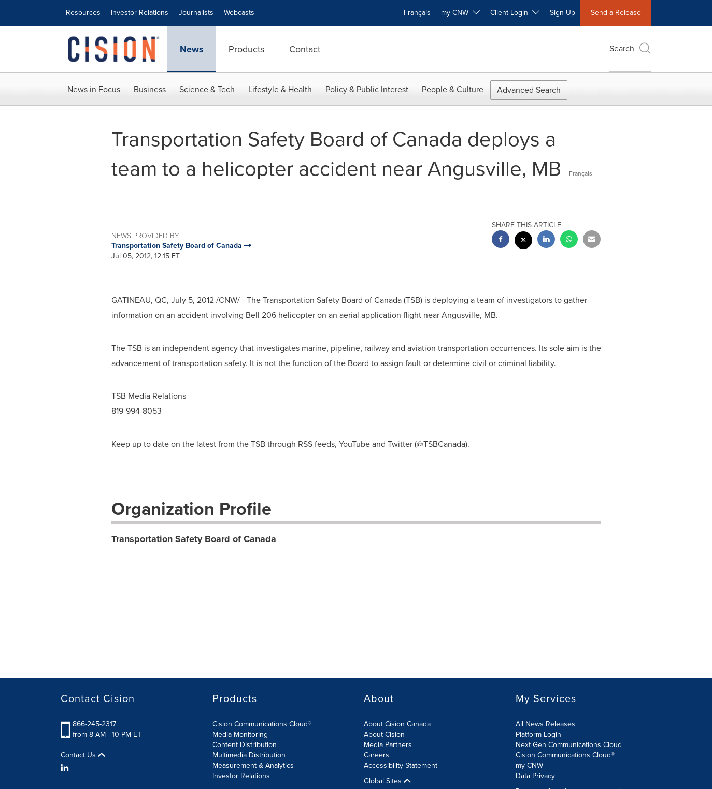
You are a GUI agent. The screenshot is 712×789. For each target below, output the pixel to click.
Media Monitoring (240, 734)
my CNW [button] (460, 12)
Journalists (196, 12)
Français (417, 12)
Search (630, 48)
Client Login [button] (514, 12)
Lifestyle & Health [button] (280, 89)
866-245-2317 (94, 724)
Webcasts (239, 12)
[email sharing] (592, 240)
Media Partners (388, 744)
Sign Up (562, 12)
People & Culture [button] (452, 89)
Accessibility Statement (400, 765)
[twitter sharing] (523, 241)
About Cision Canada (397, 724)
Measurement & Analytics (253, 765)
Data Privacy (535, 775)
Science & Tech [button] (207, 89)
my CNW (529, 765)
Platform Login (538, 734)
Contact (304, 49)
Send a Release (616, 12)
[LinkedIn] (66, 768)
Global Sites (387, 781)
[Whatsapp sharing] (569, 240)
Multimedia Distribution (249, 755)
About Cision (384, 734)
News (192, 49)
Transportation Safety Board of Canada (193, 539)
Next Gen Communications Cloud (569, 744)
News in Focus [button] (93, 89)
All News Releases (545, 724)
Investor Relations (139, 12)
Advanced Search (529, 90)
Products (246, 49)
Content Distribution (244, 744)
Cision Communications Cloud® (261, 724)
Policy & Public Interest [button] (366, 89)
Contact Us (83, 755)
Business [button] (150, 89)
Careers (376, 755)
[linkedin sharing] (546, 240)
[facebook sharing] (500, 240)
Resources (83, 12)
